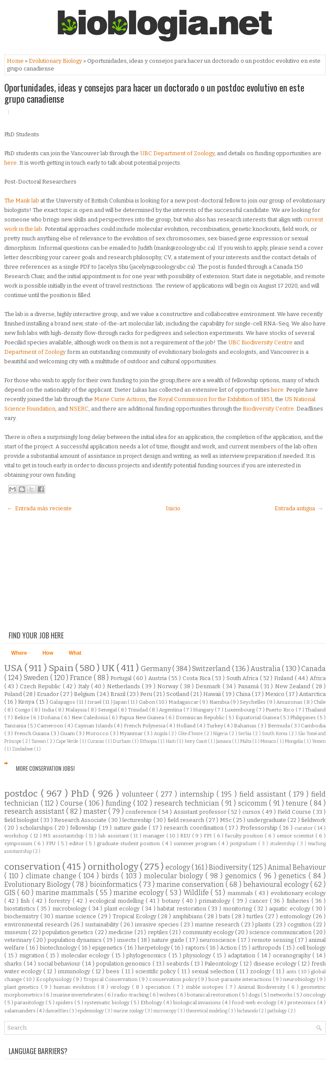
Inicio (173, 508)
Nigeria (221, 733)
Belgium (85, 694)
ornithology (114, 867)
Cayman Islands (94, 726)
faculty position (245, 836)
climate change (52, 876)
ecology (178, 867)
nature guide (131, 828)
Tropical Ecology (135, 916)
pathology (277, 1011)
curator (304, 828)
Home (16, 61)
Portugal (121, 678)
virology (121, 987)
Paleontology (222, 963)
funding (119, 803)
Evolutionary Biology (56, 61)
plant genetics (22, 987)
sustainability (102, 924)
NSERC (79, 408)
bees (113, 971)
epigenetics (108, 947)
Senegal (108, 710)
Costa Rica (197, 678)
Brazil (118, 694)
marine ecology (139, 893)
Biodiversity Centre (268, 408)
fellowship (84, 828)
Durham (122, 741)
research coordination (194, 828)
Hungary (204, 710)
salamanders (20, 1011)
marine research (218, 924)
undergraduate (267, 820)
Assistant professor (201, 812)
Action (229, 947)
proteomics (302, 1002)
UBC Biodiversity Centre (260, 342)
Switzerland (212, 669)
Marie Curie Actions (120, 399)
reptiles (158, 932)
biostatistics (20, 908)
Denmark (209, 686)
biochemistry (22, 916)
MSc (226, 820)
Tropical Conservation (111, 979)
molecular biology (175, 876)
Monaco (268, 741)
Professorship (259, 828)
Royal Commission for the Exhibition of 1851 (215, 399)
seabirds (178, 963)
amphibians (189, 916)
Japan (120, 702)
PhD (81, 793)
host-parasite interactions (240, 979)
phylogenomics (147, 955)
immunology (75, 971)
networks (281, 995)
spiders (64, 1002)
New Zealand (293, 686)
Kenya (27, 702)
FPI (209, 836)
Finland (284, 678)
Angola (161, 733)
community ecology (209, 932)
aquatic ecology (290, 908)
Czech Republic (41, 686)
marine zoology (129, 1011)
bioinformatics (114, 884)
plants (264, 924)
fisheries (299, 901)
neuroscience (218, 940)
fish (26, 901)
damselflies (57, 1011)
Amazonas (289, 702)
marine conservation (191, 884)
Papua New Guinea (142, 717)
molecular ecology (86, 955)
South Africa (243, 678)
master (95, 811)
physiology (198, 955)
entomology (296, 916)
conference (142, 812)
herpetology (154, 947)
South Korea (275, 733)
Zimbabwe (23, 749)
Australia (266, 669)
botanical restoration (213, 995)
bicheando (248, 1011)
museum (16, 932)
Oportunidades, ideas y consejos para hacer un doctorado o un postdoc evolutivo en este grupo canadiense (154, 93)
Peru (146, 694)
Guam (68, 733)
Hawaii (212, 694)
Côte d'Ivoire (191, 733)
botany (172, 901)
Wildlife (197, 893)
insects (127, 940)
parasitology (30, 1002)
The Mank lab (22, 200)
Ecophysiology (54, 979)
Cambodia (313, 726)
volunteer (139, 794)
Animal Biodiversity (262, 987)
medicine (121, 932)
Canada (313, 669)
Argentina (171, 710)
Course (72, 803)
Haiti (171, 741)
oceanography (293, 955)
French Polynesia (145, 726)
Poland (13, 694)
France (82, 678)
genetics (293, 876)
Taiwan (39, 741)
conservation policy (174, 979)
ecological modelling (117, 901)
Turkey (215, 726)
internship (198, 794)
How (48, 653)
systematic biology (107, 1002)
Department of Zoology (35, 352)
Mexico (275, 694)
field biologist (22, 820)
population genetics (68, 932)
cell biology (311, 947)
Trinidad (138, 710)
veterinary (18, 940)
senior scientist (296, 836)
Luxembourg (240, 710)
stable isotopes (206, 987)
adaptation (242, 955)
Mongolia (294, 741)
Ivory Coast (196, 741)
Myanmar (131, 733)
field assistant (264, 794)
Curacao (96, 741)
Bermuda (279, 726)
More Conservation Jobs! (45, 768)
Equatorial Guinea (257, 717)
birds (111, 876)
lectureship (137, 820)
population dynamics (76, 940)
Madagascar (183, 702)
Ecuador (48, 694)
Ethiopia (149, 741)
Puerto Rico (280, 710)
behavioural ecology (276, 884)
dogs (254, 995)
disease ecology (276, 963)
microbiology (70, 908)
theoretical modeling (207, 1011)
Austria (158, 678)
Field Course (295, 812)
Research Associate (81, 820)
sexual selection (214, 971)
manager (154, 836)
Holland (186, 726)
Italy (84, 686)
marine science (76, 916)
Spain (62, 668)
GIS (10, 893)
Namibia (219, 702)
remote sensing (273, 940)
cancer (259, 901)
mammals (241, 893)
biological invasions (197, 1002)
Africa (318, 678)
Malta (246, 741)
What (75, 653)
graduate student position (129, 843)
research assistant (35, 811)
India (48, 710)
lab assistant (114, 836)
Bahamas (246, 726)
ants (292, 972)
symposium (19, 843)
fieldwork (313, 820)
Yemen (319, 741)
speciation (159, 987)
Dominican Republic (201, 717)
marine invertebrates (78, 995)
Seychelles (253, 702)
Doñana (50, 717)
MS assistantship (64, 836)
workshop (17, 836)
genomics (242, 876)
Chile (320, 702)
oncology (314, 995)
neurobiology (300, 979)
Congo (23, 710)
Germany (156, 669)
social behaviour (60, 963)
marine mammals (66, 893)
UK (109, 668)
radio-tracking (132, 995)
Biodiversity (229, 867)
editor (77, 843)
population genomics (124, 963)
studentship (283, 843)
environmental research (37, 924)
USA (14, 668)
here (10, 162)
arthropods (267, 947)
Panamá (249, 686)
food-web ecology (255, 1002)
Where (19, 653)
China (244, 694)
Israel (94, 702)
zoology (261, 971)
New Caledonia (90, 717)
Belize (22, 717)
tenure (298, 803)
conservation (33, 867)
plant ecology (123, 908)
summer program (196, 843)
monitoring (238, 908)
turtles (256, 916)
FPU (51, 843)
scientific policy (156, 971)
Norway (168, 686)
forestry (61, 901)
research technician (187, 803)
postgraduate (244, 843)
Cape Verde (67, 741)
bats (225, 916)
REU (186, 836)
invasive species (157, 924)
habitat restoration (182, 908)
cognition (300, 924)
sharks (14, 963)
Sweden (37, 678)
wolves (168, 995)
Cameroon (50, 726)
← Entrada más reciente (39, 508)
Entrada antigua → (299, 508)
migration (32, 955)
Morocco (98, 733)
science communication (281, 932)
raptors (195, 947)
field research (187, 820)
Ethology (152, 1002)
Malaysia (76, 710)
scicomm (253, 803)
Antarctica (312, 694)
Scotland (178, 694)
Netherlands (124, 686)
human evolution (76, 987)
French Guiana (32, 733)
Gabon (147, 702)
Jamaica (224, 741)
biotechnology (59, 947)
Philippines (303, 717)
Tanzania (16, 726)
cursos (252, 812)
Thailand (315, 710)
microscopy (165, 1011)
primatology (215, 901)
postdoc (22, 793)
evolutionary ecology (298, 893)
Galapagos (62, 702)
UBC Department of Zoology (177, 153)
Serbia (245, 733)
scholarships (37, 828)
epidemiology (91, 1011)
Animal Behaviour (297, 867)
